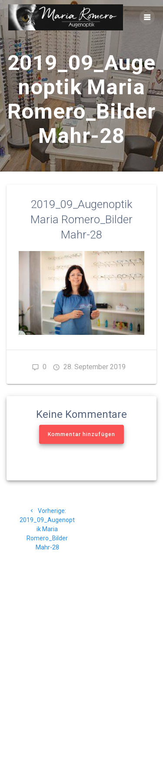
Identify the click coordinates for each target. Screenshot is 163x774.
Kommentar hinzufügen (81, 434)
